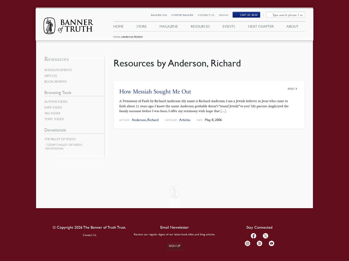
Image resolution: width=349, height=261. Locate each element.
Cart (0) (249, 14)
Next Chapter (261, 26)
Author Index (55, 101)
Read (291, 88)
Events (229, 26)
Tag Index (52, 113)
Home (116, 36)
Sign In (223, 15)
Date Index (53, 107)
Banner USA (159, 15)
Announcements (58, 70)
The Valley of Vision (60, 139)
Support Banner (182, 15)
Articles (185, 119)
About (292, 26)
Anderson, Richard (145, 119)
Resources (200, 26)
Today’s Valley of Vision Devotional (63, 146)
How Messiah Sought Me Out (155, 91)
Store (141, 26)
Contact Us (206, 15)
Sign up (174, 246)
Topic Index (54, 119)
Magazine (169, 26)
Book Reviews (55, 81)
